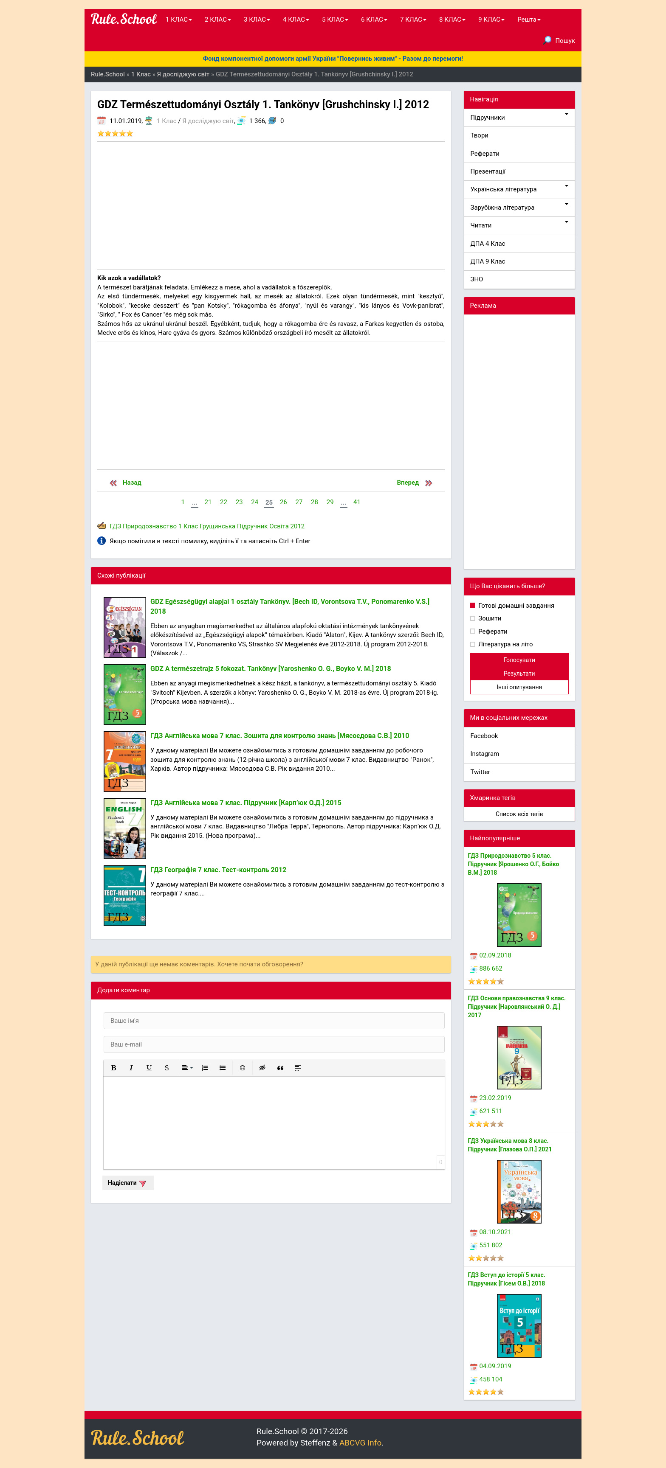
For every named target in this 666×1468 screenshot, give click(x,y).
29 (330, 502)
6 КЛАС (374, 19)
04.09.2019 (490, 1366)
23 (239, 502)
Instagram (485, 754)
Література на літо (505, 644)
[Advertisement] (271, 205)
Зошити (489, 618)
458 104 (486, 1379)
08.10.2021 (490, 1232)
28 (314, 502)
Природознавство (150, 526)
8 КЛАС (452, 19)
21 (208, 502)
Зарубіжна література (520, 207)
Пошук (559, 40)
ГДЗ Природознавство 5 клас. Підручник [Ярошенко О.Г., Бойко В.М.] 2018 (513, 864)
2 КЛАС (218, 19)
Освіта (279, 526)
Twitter (480, 772)
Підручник (252, 526)
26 (283, 502)
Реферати (485, 153)
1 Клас (166, 121)
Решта (529, 19)
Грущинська (217, 526)
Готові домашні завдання (516, 605)
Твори (479, 135)
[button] (113, 1068)
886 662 (486, 968)
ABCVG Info (360, 1443)
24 (254, 502)
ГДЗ (115, 526)
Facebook (484, 736)
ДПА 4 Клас (488, 243)
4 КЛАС (296, 19)
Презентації (488, 171)
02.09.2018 (490, 955)
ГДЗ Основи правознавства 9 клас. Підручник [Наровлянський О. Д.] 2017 (517, 1007)
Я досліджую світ (208, 121)
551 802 (486, 1245)
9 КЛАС (491, 19)
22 (223, 502)
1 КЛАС (179, 19)
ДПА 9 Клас (488, 261)
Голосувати (519, 660)
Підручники (520, 117)
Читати (520, 225)
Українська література (520, 189)
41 (357, 502)
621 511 (486, 1111)
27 (298, 502)
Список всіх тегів (519, 814)
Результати (519, 673)
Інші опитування (519, 687)
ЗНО (477, 279)
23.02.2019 (490, 1098)
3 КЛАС (257, 19)
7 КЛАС (413, 19)
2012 (298, 526)
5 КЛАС (335, 19)
